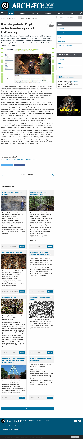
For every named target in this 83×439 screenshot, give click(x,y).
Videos (59, 63)
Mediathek (48, 13)
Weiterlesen (22, 246)
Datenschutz (46, 420)
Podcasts (60, 67)
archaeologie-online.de (6, 17)
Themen (22, 13)
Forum (72, 13)
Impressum (32, 420)
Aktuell (11, 13)
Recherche (35, 13)
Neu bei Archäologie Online (65, 45)
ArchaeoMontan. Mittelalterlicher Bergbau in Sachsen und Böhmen (20, 159)
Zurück (28, 408)
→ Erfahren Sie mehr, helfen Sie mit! (11, 429)
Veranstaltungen (62, 41)
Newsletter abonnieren (66, 77)
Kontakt (39, 420)
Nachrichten (61, 28)
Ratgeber (60, 13)
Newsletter (75, 81)
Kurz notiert (23, 17)
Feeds (59, 37)
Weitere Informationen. (39, 437)
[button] (7, 165)
